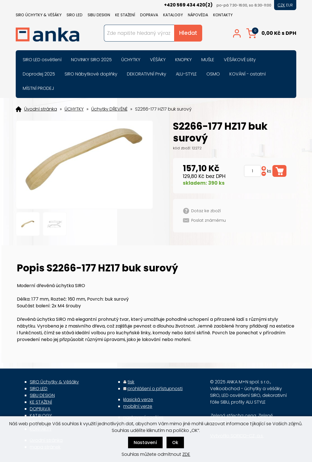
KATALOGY (173, 15)
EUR (289, 5)
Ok (175, 442)
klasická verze (138, 399)
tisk (130, 382)
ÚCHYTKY (74, 109)
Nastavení (145, 442)
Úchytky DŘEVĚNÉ (109, 109)
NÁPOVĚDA (198, 15)
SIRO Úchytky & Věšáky (39, 15)
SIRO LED (75, 15)
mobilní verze (137, 406)
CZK (281, 5)
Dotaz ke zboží (206, 211)
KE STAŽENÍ (125, 15)
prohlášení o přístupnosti (155, 388)
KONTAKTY (223, 15)
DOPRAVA (149, 15)
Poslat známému (208, 220)
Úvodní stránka (40, 109)
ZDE (186, 454)
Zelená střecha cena (233, 415)
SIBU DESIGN (99, 15)
